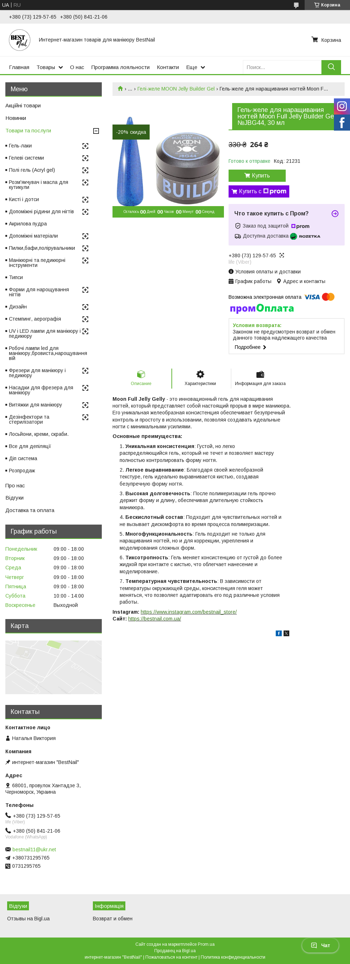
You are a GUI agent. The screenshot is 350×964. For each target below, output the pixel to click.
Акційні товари (23, 105)
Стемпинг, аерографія (35, 319)
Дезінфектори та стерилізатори (29, 419)
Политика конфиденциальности (233, 957)
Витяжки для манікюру (35, 405)
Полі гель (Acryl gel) (32, 170)
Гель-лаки (20, 146)
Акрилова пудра (28, 224)
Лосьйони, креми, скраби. (39, 434)
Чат (320, 945)
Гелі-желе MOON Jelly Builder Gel (176, 89)
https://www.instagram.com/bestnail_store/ (189, 612)
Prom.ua (206, 944)
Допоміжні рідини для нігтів (41, 211)
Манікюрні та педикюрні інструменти (37, 262)
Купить (261, 175)
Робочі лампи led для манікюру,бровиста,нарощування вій (48, 353)
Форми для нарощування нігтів (39, 292)
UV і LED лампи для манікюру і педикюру (45, 333)
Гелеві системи (26, 158)
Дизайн (18, 307)
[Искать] (331, 67)
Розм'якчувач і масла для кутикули (38, 184)
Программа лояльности (120, 67)
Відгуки (14, 498)
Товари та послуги (28, 130)
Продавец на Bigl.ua (175, 950)
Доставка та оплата (29, 510)
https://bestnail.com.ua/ (154, 619)
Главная (19, 67)
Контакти (168, 67)
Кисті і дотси (24, 199)
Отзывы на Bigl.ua (28, 918)
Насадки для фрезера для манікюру (41, 390)
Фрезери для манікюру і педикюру (37, 372)
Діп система (23, 458)
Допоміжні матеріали (33, 236)
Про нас (15, 485)
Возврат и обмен (112, 918)
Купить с (262, 191)
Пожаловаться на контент (171, 957)
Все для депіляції (30, 446)
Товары (45, 67)
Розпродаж (22, 470)
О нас (77, 67)
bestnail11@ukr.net (34, 849)
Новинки (15, 118)
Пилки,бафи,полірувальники (42, 248)
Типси (16, 277)
